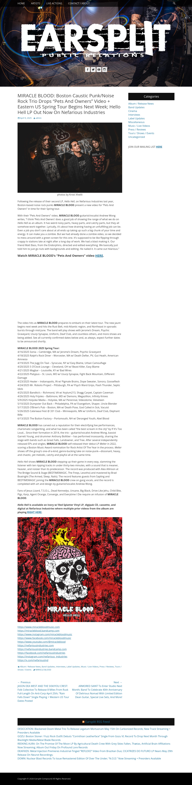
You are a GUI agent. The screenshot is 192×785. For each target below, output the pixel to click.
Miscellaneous (136, 122)
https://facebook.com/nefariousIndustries (41, 653)
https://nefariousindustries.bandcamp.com (42, 649)
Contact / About (79, 3)
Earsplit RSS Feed (97, 722)
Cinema (132, 111)
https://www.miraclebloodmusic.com (39, 627)
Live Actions (54, 3)
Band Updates (48, 666)
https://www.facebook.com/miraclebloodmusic (44, 638)
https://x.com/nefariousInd (33, 660)
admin (38, 118)
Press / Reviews (107, 666)
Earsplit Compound (43, 778)
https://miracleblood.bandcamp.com (38, 630)
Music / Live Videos (89, 666)
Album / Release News (30, 666)
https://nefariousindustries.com (36, 645)
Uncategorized (136, 137)
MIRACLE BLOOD (43, 669)
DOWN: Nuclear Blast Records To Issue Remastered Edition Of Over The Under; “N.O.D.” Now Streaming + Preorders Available (89, 758)
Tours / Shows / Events (141, 133)
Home (21, 3)
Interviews (61, 666)
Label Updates (73, 666)
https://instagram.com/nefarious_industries (42, 656)
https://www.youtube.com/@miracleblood (42, 641)
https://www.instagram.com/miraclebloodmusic (45, 634)
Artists (35, 3)
